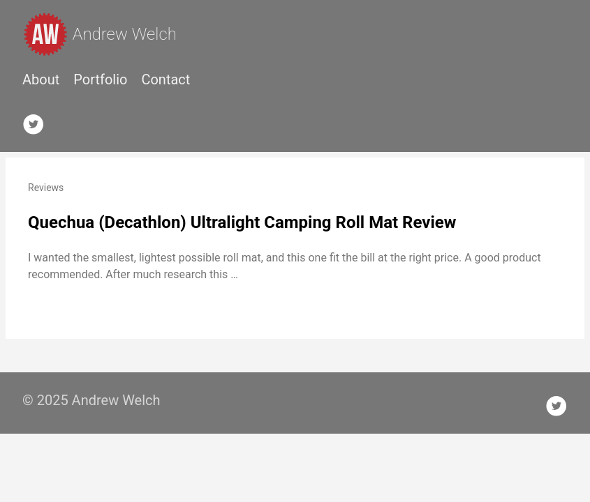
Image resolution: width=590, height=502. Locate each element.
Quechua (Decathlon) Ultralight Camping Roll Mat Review (242, 222)
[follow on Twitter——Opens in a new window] (37, 121)
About (40, 79)
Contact (165, 79)
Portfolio (100, 79)
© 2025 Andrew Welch (91, 400)
